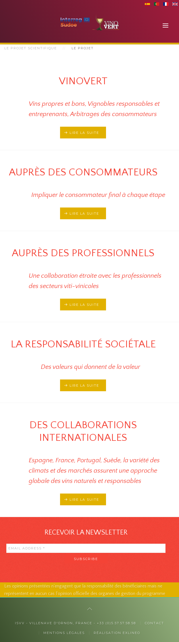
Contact (154, 623)
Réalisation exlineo (117, 633)
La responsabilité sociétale (83, 344)
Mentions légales (64, 633)
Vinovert (83, 81)
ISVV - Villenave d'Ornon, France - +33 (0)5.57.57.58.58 (75, 623)
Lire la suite (84, 133)
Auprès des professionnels (83, 253)
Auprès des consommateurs (83, 172)
